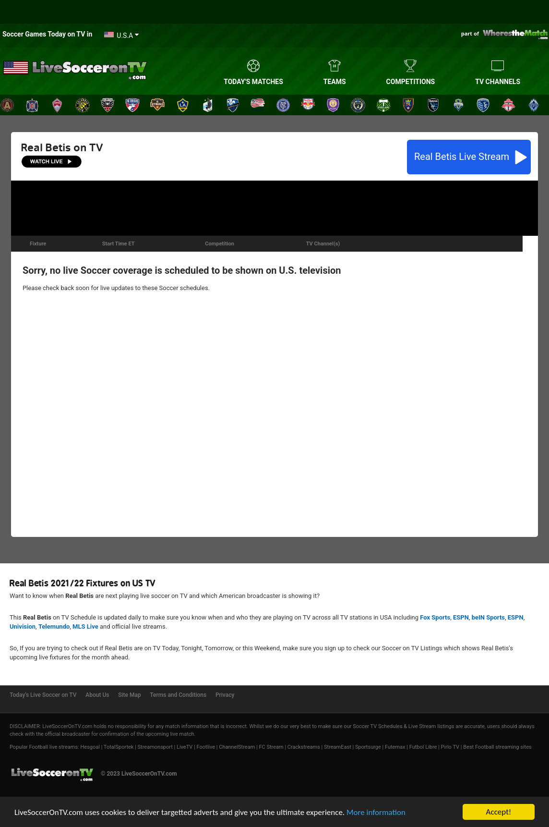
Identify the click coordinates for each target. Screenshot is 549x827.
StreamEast (337, 747)
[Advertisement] (274, 207)
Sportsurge (368, 747)
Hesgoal (89, 747)
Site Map (129, 695)
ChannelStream (237, 747)
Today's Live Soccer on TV (43, 695)
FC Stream (271, 747)
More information (376, 813)
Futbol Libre (423, 747)
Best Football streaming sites (497, 747)
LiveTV (184, 747)
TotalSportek (119, 747)
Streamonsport (155, 747)
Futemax (395, 747)
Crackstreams (303, 747)
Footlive (206, 747)
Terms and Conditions (178, 695)
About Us (97, 695)
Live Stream (463, 156)
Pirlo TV (450, 747)
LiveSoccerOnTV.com (67, 726)
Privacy (224, 695)
